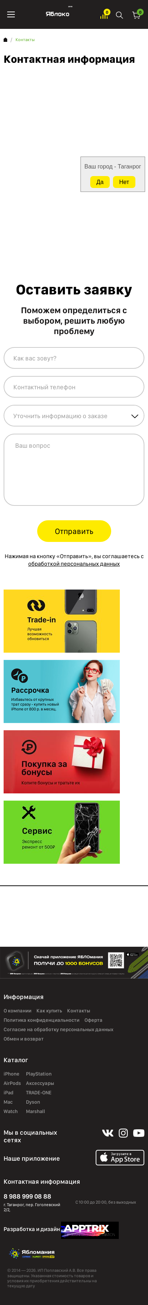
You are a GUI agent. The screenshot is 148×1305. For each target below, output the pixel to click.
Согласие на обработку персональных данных (58, 1029)
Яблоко (57, 14)
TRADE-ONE (39, 1092)
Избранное (104, 15)
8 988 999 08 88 (27, 1196)
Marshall (35, 1111)
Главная (5, 40)
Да (100, 182)
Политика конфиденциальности (41, 1020)
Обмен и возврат (24, 1039)
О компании (17, 1010)
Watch (11, 1111)
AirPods (12, 1083)
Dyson (33, 1102)
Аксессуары (40, 1083)
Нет (124, 182)
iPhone (11, 1074)
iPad (8, 1092)
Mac (8, 1102)
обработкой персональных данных (74, 563)
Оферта (93, 1020)
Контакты (78, 1010)
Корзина (136, 15)
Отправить (74, 531)
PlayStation (39, 1074)
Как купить (49, 1010)
